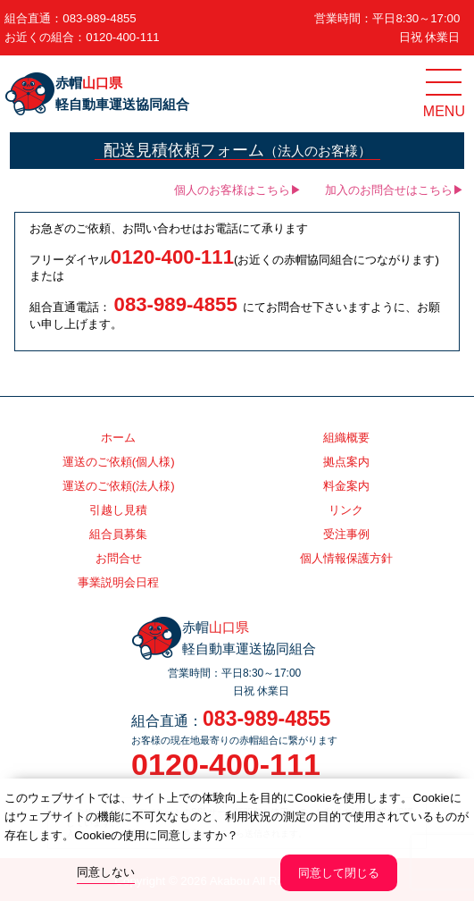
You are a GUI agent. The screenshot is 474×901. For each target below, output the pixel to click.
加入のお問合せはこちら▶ (394, 190)
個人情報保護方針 (346, 558)
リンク (345, 510)
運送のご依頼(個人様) (118, 461)
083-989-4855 (99, 18)
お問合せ (119, 558)
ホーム (118, 437)
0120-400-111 (122, 37)
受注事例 (346, 534)
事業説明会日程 (118, 582)
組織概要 (346, 437)
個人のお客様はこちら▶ (238, 190)
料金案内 (346, 486)
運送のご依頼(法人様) (118, 486)
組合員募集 (118, 534)
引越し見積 (118, 510)
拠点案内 (346, 461)
